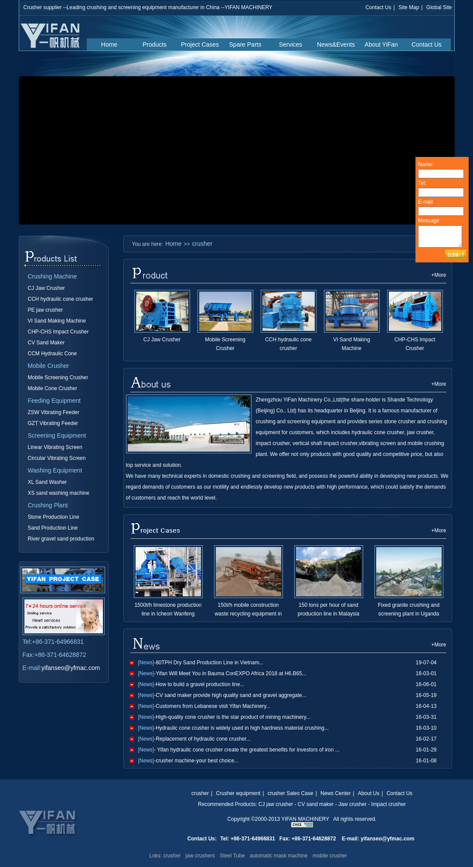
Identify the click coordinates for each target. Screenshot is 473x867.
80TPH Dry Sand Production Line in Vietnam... (209, 663)
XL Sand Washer (47, 482)
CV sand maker (316, 804)
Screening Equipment (57, 435)
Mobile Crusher (48, 365)
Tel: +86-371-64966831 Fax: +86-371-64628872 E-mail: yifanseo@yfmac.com (317, 839)
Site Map (408, 7)
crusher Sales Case (290, 793)
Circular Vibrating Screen (57, 458)
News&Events (336, 44)
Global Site (439, 7)
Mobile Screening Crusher (58, 377)
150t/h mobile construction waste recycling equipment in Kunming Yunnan (248, 614)
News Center (335, 793)
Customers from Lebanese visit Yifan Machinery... (213, 706)
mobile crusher (330, 856)
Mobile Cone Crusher (52, 388)
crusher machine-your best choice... (197, 761)
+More (438, 275)
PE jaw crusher (45, 310)
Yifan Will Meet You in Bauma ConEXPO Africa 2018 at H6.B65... (231, 673)
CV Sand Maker (46, 343)
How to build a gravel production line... (200, 684)
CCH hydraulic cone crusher (60, 299)
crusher (202, 243)
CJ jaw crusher (276, 804)
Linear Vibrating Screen (55, 447)
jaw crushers (200, 856)
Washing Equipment (55, 470)
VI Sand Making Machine (57, 321)
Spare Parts (245, 44)
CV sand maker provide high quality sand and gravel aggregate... (231, 695)
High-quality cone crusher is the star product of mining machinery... (233, 717)
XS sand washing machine (58, 493)
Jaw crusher (352, 804)
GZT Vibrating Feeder (53, 423)
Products (155, 44)
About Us (368, 793)
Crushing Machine (52, 276)
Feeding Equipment (54, 400)
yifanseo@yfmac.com (70, 667)
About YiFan (381, 44)
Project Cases (200, 44)
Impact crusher (388, 804)
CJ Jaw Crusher (46, 288)
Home (109, 44)
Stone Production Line (53, 517)
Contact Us (378, 7)
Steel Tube (232, 856)
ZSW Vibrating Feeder (54, 412)
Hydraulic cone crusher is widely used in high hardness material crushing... (242, 728)
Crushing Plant (48, 505)
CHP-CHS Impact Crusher (58, 332)
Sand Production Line (53, 528)
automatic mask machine (279, 856)
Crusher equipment (238, 793)
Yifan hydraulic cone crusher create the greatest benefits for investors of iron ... (248, 750)
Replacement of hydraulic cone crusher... (203, 739)
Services (291, 44)
